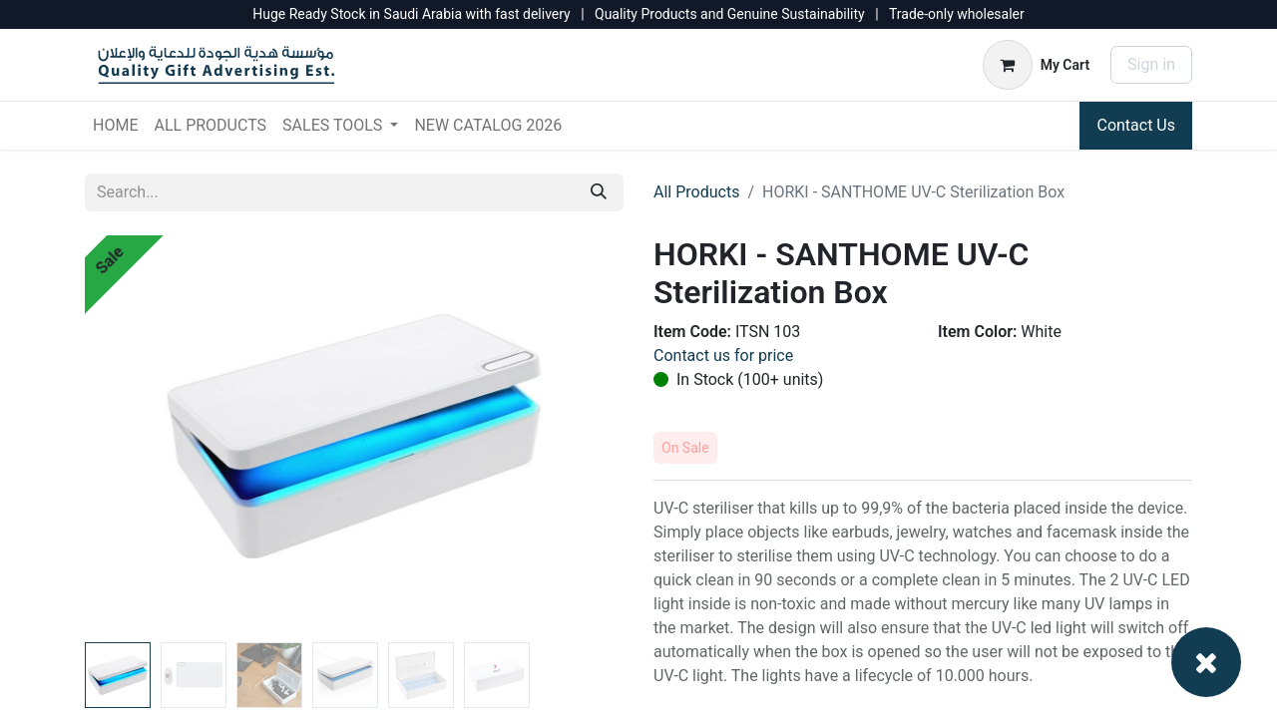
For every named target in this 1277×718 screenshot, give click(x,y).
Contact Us (1135, 125)
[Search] (599, 192)
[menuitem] (115, 126)
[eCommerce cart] (1036, 65)
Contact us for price (723, 355)
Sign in (1151, 64)
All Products (696, 191)
